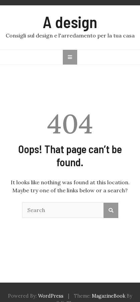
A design (70, 21)
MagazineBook (108, 296)
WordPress (50, 296)
